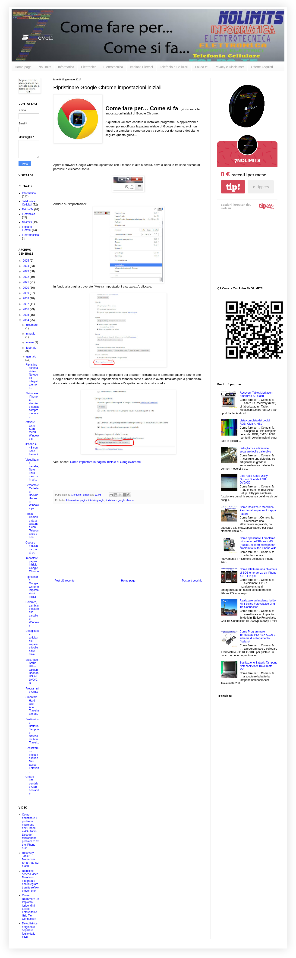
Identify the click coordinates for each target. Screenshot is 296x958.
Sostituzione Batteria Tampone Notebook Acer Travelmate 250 (258, 666)
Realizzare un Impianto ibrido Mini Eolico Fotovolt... (32, 759)
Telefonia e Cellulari (174, 67)
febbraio (31, 347)
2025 (26, 260)
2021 (26, 282)
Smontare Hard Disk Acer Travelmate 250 (32, 705)
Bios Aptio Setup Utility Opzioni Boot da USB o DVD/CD (31, 671)
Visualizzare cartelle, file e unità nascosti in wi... (32, 469)
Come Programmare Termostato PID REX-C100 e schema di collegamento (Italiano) (257, 636)
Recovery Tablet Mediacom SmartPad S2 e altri (30, 859)
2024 (26, 266)
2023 (26, 271)
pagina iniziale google (92, 500)
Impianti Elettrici (141, 67)
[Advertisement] (128, 544)
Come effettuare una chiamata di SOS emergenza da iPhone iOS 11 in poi (258, 573)
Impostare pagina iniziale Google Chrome (32, 564)
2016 (26, 309)
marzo (30, 342)
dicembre (32, 324)
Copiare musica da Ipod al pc (31, 547)
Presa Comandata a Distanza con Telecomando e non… (32, 525)
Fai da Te (27, 209)
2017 (26, 304)
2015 (26, 314)
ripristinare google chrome (119, 500)
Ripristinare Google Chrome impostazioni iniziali (32, 586)
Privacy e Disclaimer (229, 67)
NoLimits (44, 67)
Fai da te (201, 67)
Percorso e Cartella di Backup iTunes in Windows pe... (32, 497)
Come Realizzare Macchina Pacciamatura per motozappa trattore (258, 510)
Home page (23, 67)
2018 (26, 298)
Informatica (66, 67)
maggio (30, 333)
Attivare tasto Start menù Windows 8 (32, 430)
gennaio (31, 356)
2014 (26, 320)
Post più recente (64, 580)
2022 (26, 276)
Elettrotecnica (113, 67)
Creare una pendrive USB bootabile (32, 785)
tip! (233, 187)
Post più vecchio (192, 580)
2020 (26, 287)
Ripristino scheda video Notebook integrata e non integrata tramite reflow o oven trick (30, 880)
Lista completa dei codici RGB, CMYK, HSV (255, 422)
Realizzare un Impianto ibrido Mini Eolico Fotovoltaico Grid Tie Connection (258, 604)
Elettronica (88, 67)
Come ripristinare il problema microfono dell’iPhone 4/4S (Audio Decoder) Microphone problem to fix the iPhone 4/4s (30, 831)
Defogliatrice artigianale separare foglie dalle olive (32, 642)
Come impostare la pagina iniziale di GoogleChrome (105, 462)
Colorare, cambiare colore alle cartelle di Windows (32, 614)
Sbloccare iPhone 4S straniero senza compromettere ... (32, 405)
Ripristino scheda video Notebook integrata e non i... (31, 376)
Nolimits (27, 222)
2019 (26, 293)
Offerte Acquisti (262, 67)
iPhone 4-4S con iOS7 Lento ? (31, 449)
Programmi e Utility (32, 690)
